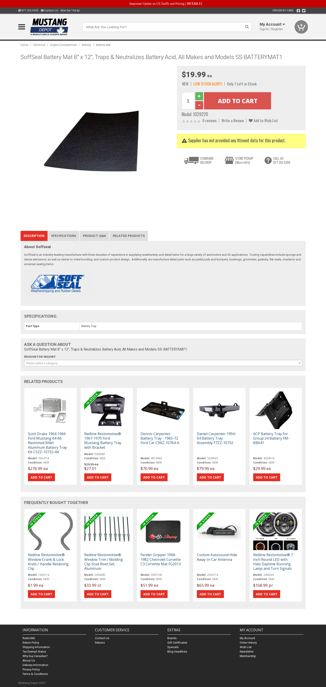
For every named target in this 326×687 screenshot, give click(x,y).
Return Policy (31, 642)
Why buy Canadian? (35, 656)
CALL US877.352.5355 (281, 160)
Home (24, 45)
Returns (100, 642)
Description (34, 236)
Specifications (63, 236)
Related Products (129, 236)
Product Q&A (94, 236)
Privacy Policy (31, 669)
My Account (247, 638)
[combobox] (163, 363)
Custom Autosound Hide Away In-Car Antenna (217, 557)
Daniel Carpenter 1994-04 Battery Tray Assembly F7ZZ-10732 (216, 438)
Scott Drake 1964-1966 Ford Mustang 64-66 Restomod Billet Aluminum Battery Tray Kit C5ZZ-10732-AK (47, 442)
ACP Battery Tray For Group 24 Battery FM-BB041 (271, 438)
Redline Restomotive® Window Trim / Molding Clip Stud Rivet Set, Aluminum (103, 561)
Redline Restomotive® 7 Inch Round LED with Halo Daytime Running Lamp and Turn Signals (273, 561)
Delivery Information (35, 665)
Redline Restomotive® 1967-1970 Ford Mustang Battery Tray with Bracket (102, 440)
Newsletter (247, 651)
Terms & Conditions (35, 674)
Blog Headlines (177, 651)
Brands (172, 638)
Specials (173, 647)
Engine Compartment (63, 45)
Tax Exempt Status (34, 651)
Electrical (39, 45)
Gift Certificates (177, 642)
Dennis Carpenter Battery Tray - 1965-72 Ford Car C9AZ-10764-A (160, 438)
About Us (29, 660)
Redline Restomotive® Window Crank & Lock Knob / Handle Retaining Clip (48, 561)
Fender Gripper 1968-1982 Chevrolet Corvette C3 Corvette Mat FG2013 (161, 559)
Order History (248, 642)
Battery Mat (103, 45)
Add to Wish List (263, 120)
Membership (248, 656)
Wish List (246, 647)
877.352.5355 (28, 10)
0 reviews (209, 120)
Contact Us (49, 10)
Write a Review (232, 120)
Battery (86, 45)
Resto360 (29, 638)
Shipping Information (36, 647)
